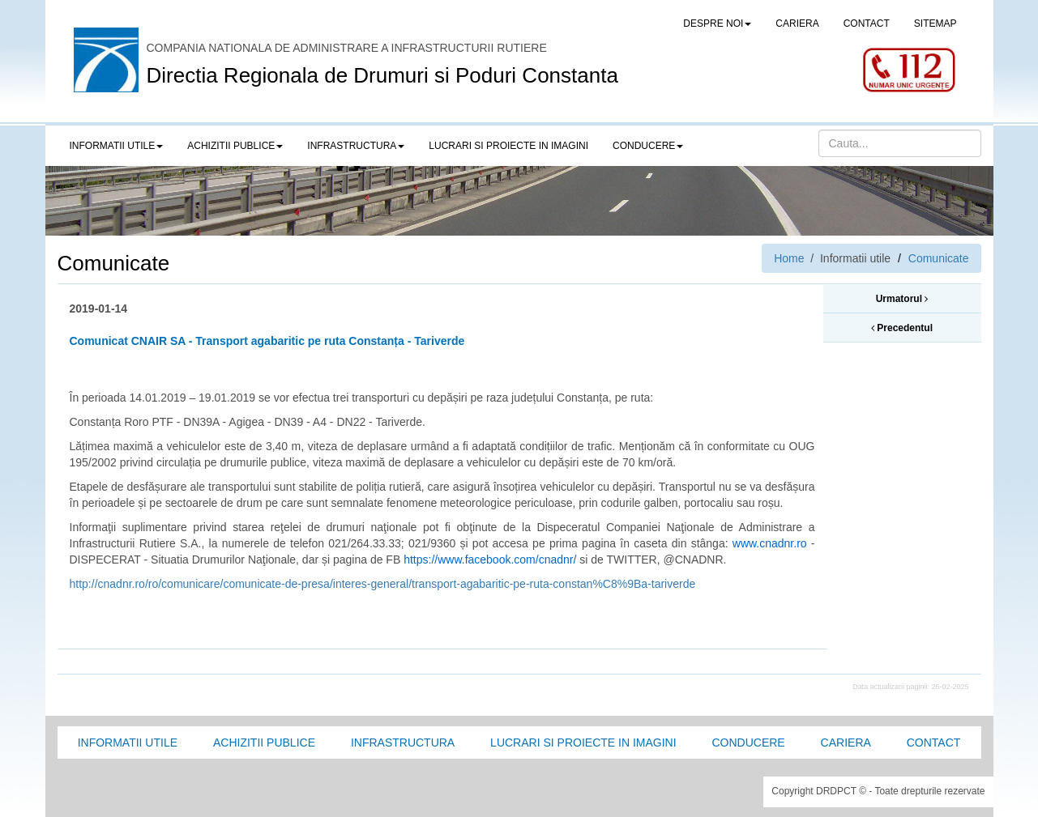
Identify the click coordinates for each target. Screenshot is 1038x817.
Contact (934, 742)
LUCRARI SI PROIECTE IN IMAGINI (508, 145)
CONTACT (867, 23)
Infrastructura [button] (355, 145)
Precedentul (902, 328)
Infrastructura (403, 742)
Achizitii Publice (264, 742)
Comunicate (938, 258)
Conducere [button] (648, 145)
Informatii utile (127, 742)
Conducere (747, 742)
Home (789, 258)
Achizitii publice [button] (235, 145)
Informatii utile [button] (117, 145)
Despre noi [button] (717, 23)
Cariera (846, 742)
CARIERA (796, 23)
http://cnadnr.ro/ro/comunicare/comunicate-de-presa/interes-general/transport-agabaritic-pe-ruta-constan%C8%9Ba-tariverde (383, 583)
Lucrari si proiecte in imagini (583, 742)
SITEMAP (935, 23)
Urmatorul (902, 298)
